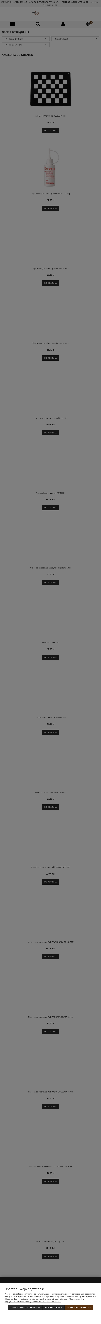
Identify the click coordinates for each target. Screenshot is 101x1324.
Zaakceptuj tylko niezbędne (25, 1308)
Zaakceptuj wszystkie (79, 1308)
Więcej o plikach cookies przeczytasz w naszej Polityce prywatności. (33, 1301)
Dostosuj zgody (53, 1308)
